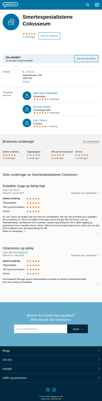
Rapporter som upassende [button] (83, 193)
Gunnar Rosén (42, 106)
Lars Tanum (40, 120)
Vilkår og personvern (15, 377)
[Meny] (97, 5)
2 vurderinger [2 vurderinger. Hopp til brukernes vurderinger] (29, 37)
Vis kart (26, 82)
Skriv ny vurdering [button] (49, 36)
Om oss (7, 359)
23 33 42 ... (31, 72)
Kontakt (7, 368)
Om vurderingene (91, 141)
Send (76, 329)
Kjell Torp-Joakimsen (45, 93)
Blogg (6, 350)
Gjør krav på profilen (86, 58)
